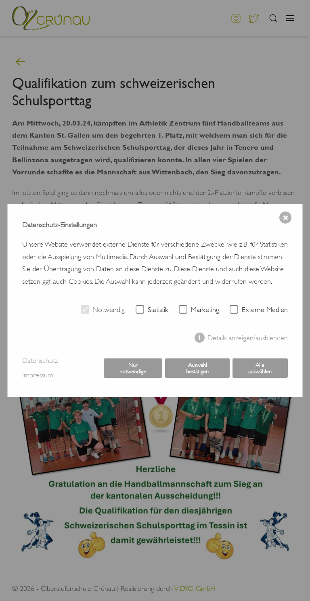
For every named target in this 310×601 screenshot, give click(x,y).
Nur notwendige (132, 368)
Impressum (37, 375)
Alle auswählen (260, 368)
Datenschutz (40, 360)
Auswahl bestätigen (197, 368)
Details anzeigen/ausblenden (247, 338)
